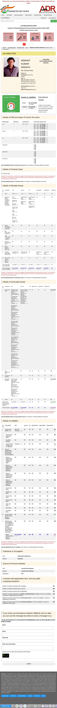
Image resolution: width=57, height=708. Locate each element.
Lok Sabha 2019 (11, 47)
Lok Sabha (9, 15)
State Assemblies (18, 15)
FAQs (43, 695)
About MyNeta (52, 18)
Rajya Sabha (28, 15)
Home (2, 15)
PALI (27, 47)
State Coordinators (22, 695)
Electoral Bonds (48, 15)
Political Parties (38, 15)
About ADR (43, 18)
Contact (29, 695)
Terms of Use (37, 695)
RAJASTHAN (20, 47)
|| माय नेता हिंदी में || (5, 18)
